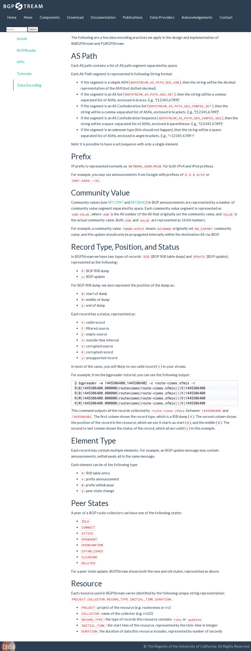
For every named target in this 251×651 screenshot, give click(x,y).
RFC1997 (115, 202)
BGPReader (26, 50)
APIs (21, 61)
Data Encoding (29, 85)
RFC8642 (138, 202)
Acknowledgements (197, 17)
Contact (226, 17)
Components (50, 17)
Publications (133, 17)
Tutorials (24, 73)
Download (75, 17)
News (28, 17)
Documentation (103, 17)
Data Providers (162, 17)
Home (12, 17)
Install (22, 38)
